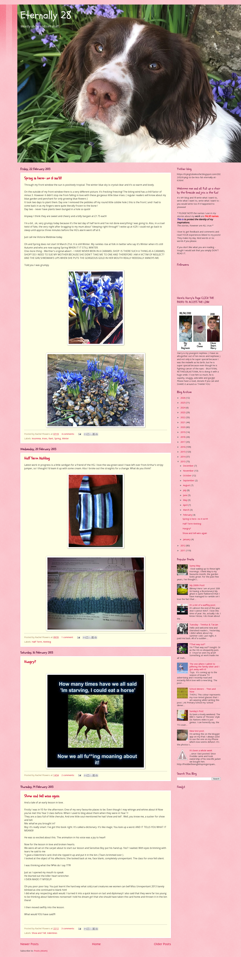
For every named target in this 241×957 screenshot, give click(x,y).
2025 (183, 402)
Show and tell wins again (41, 796)
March (186, 509)
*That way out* (197, 644)
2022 (183, 417)
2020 (183, 427)
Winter (65, 438)
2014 (183, 456)
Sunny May (194, 565)
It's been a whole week (200, 750)
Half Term (37, 641)
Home (96, 944)
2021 (183, 422)
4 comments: (68, 433)
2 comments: (68, 775)
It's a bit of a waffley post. (202, 604)
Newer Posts (29, 944)
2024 (183, 407)
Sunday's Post (196, 711)
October (187, 475)
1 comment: (67, 637)
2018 (183, 436)
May (185, 499)
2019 (183, 432)
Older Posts (162, 944)
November (188, 470)
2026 (183, 397)
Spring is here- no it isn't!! (43, 178)
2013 (183, 461)
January (187, 539)
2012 (183, 545)
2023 (183, 412)
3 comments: (68, 928)
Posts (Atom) (40, 950)
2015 (183, 451)
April (185, 504)
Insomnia (36, 438)
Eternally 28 (45, 15)
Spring (57, 438)
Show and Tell (39, 932)
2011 (183, 550)
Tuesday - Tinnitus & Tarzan (203, 624)
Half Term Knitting (37, 458)
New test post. (196, 730)
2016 (183, 446)
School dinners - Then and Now (202, 690)
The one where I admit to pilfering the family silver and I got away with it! (204, 666)
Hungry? (30, 661)
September (189, 480)
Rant (51, 438)
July (185, 490)
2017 (183, 441)
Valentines (52, 932)
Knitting (47, 641)
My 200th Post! (197, 585)
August (187, 485)
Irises (44, 438)
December (188, 465)
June (185, 495)
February (188, 514)
